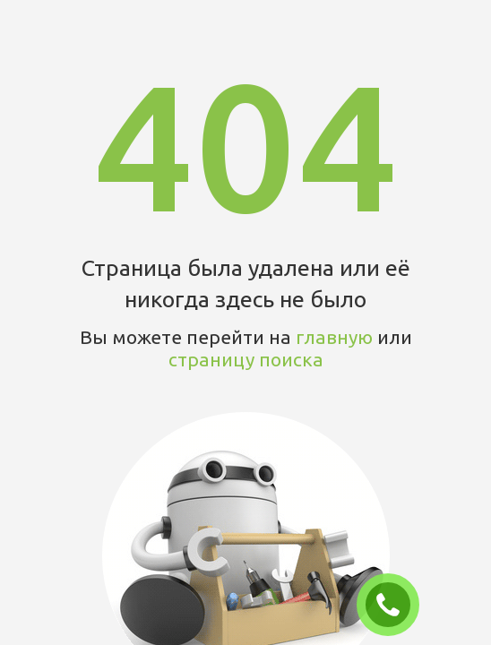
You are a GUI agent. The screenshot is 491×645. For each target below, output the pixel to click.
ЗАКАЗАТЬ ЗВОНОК (395, 605)
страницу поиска (245, 359)
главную (334, 337)
